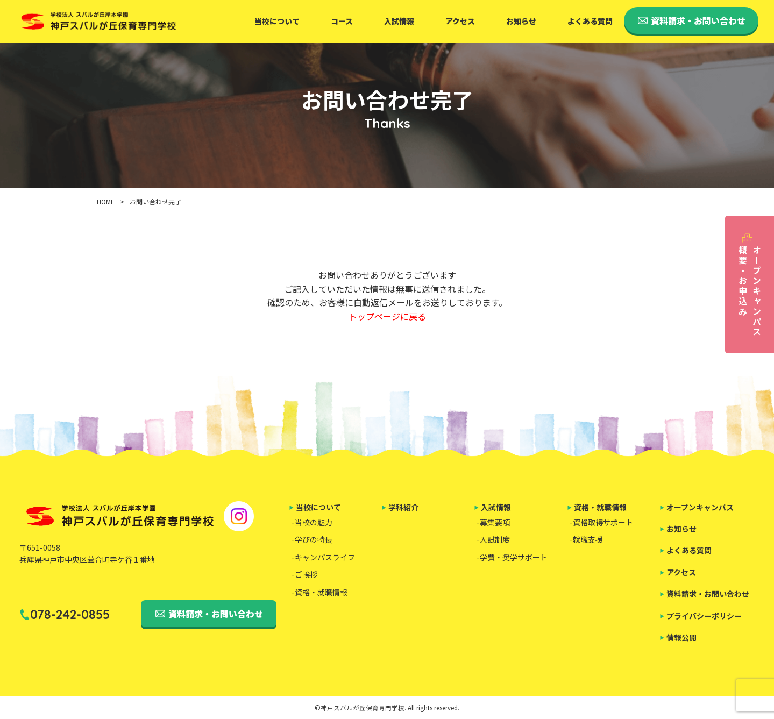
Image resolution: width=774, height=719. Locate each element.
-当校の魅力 (312, 522)
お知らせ (521, 21)
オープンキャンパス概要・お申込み (749, 291)
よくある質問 (590, 21)
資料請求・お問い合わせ (215, 613)
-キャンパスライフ (323, 557)
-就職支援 (586, 539)
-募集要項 (493, 522)
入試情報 (399, 21)
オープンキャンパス (700, 507)
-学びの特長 (312, 539)
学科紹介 (403, 507)
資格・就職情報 (600, 507)
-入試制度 (493, 539)
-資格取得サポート (601, 522)
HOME (106, 201)
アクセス (460, 21)
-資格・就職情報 (319, 592)
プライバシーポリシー (704, 615)
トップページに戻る (387, 316)
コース (342, 21)
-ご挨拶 (304, 574)
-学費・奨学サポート (512, 557)
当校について (277, 21)
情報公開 (681, 637)
